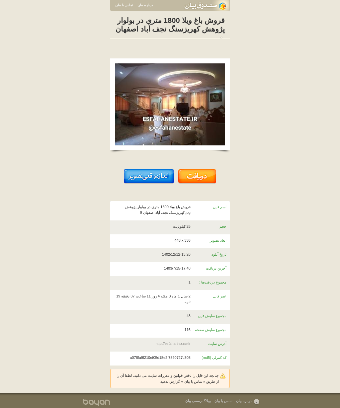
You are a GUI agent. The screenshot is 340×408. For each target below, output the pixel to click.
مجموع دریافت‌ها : (212, 282)
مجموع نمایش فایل (212, 316)
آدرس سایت (217, 344)
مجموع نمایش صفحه (210, 330)
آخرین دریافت (216, 268)
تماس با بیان (124, 5)
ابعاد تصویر (218, 240)
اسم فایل (219, 207)
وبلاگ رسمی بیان (198, 401)
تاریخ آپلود (219, 254)
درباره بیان (145, 5)
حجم (222, 226)
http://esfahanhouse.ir (173, 344)
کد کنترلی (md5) (214, 358)
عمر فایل (219, 296)
